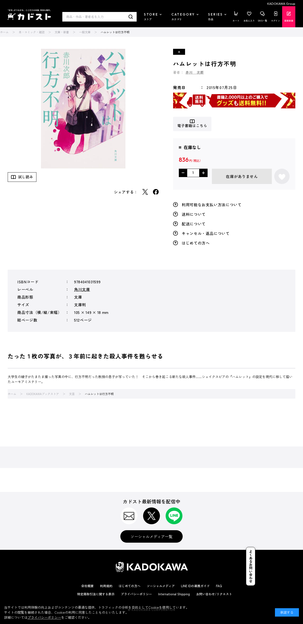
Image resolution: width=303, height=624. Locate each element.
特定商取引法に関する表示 (96, 594)
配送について (194, 224)
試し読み (25, 176)
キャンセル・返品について (206, 233)
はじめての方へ (196, 243)
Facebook (156, 192)
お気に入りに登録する (282, 176)
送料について (194, 214)
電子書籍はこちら (192, 125)
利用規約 (106, 586)
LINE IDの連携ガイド (195, 586)
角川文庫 (82, 289)
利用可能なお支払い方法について (212, 204)
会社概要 (87, 586)
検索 (131, 17)
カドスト (29, 14)
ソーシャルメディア (161, 586)
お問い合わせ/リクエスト (214, 594)
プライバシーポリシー (136, 594)
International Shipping (174, 594)
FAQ (219, 586)
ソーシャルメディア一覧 (151, 536)
